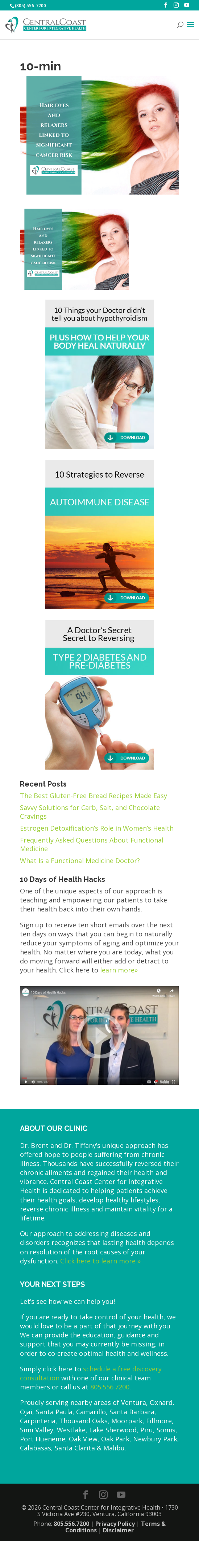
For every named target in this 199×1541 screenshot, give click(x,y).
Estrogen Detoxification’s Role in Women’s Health (97, 828)
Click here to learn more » (100, 1261)
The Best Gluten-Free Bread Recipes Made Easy (93, 795)
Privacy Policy (115, 1524)
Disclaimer (118, 1530)
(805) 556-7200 (30, 6)
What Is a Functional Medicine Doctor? (80, 860)
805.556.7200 (109, 1387)
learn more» (119, 970)
